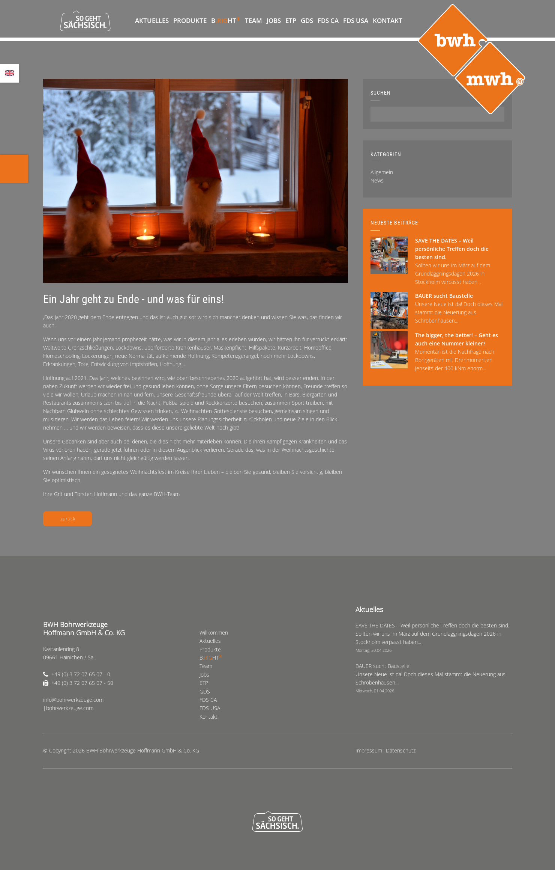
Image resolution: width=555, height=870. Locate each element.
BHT (225, 20)
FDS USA (355, 20)
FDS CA (328, 20)
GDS (307, 20)
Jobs (274, 20)
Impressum (369, 750)
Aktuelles (152, 20)
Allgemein (381, 172)
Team (253, 20)
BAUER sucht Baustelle (444, 295)
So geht (85, 20)
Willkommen (125, 20)
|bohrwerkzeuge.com (68, 708)
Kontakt (387, 20)
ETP (290, 20)
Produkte (190, 20)
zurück (67, 518)
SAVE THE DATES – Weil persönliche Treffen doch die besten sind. (452, 249)
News (377, 180)
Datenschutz (401, 750)
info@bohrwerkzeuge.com (73, 699)
